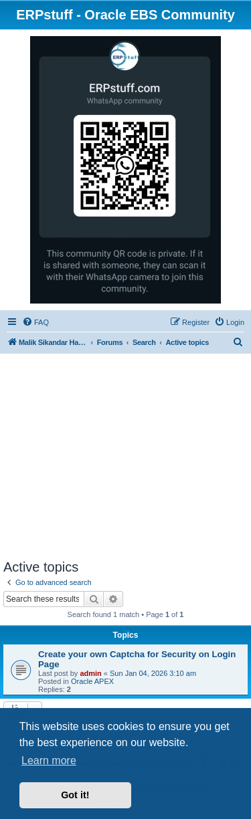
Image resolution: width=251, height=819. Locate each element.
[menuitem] (35, 322)
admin (90, 673)
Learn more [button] (48, 760)
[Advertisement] (125, 458)
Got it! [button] (75, 795)
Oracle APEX (92, 681)
